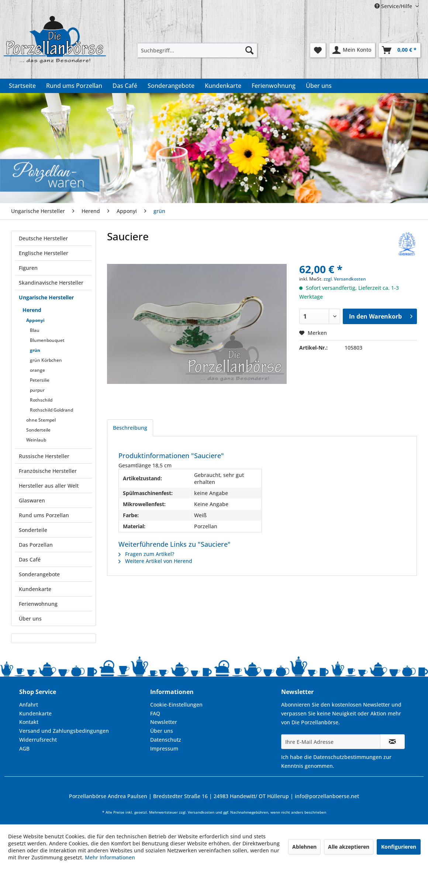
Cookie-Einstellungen (176, 704)
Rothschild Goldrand (51, 410)
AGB (24, 748)
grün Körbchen (46, 360)
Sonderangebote (39, 574)
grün (35, 350)
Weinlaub (36, 440)
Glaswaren (32, 500)
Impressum (164, 748)
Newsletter (163, 721)
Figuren (28, 267)
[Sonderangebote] (171, 86)
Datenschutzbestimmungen (347, 756)
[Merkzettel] (318, 50)
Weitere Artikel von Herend (155, 560)
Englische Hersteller (43, 253)
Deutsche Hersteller (43, 238)
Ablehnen (304, 846)
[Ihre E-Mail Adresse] (330, 741)
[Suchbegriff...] (197, 50)
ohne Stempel (41, 420)
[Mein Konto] (352, 50)
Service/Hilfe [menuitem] (394, 6)
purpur (37, 390)
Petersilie (39, 380)
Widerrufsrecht (38, 739)
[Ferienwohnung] (273, 86)
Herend (32, 309)
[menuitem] (197, 50)
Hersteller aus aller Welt (49, 485)
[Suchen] (249, 50)
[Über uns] (319, 86)
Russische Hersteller (44, 456)
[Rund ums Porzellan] (74, 86)
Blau (34, 330)
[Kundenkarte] (223, 86)
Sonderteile (38, 430)
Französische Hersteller (48, 470)
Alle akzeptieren (348, 846)
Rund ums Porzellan (44, 515)
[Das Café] (124, 86)
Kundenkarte (35, 588)
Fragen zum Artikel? (146, 553)
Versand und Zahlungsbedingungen (64, 730)
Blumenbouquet (47, 340)
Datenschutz (165, 739)
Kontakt (28, 721)
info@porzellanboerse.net (327, 796)
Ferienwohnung (38, 603)
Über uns (30, 618)
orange (37, 370)
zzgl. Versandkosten (345, 279)
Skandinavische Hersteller (51, 282)
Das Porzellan (36, 544)
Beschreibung (130, 427)
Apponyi (35, 320)
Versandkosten (201, 812)
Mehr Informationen (110, 857)
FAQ (155, 713)
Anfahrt (28, 704)
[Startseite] (22, 86)
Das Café (30, 559)
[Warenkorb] (400, 50)
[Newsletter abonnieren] (392, 741)
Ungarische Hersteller (46, 297)
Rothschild (41, 400)
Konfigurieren (398, 846)
